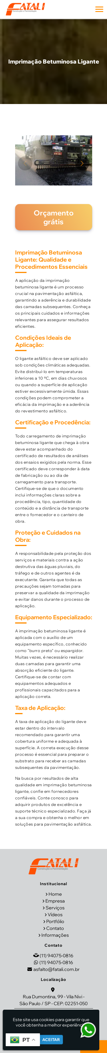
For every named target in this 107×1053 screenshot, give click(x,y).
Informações (55, 935)
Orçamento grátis (54, 217)
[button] (99, 9)
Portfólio (55, 921)
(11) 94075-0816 (56, 955)
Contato (55, 928)
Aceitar (51, 1039)
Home (55, 894)
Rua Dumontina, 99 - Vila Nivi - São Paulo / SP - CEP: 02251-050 (53, 1000)
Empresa (55, 901)
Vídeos (55, 914)
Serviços (55, 908)
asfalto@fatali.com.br (56, 969)
